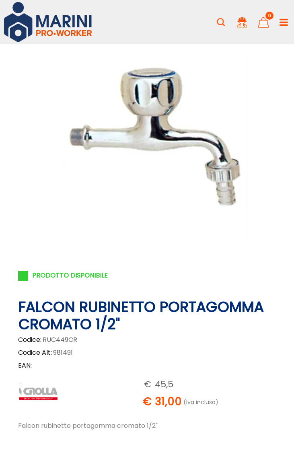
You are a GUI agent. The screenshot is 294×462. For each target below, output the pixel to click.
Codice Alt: (35, 352)
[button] (221, 22)
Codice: (29, 339)
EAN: (25, 365)
